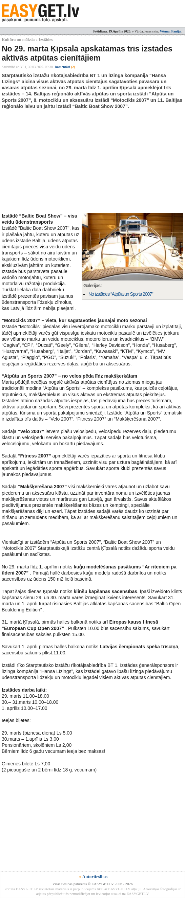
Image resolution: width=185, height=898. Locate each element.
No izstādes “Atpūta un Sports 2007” (120, 294)
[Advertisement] (93, 162)
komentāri (65, 67)
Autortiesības (94, 876)
